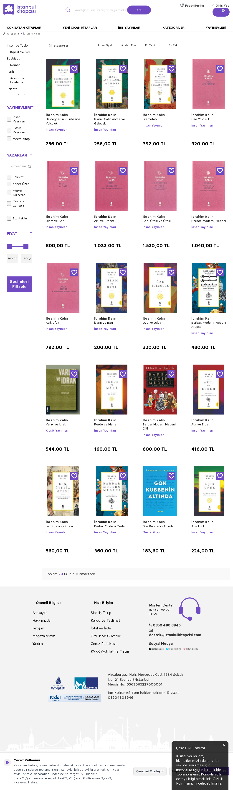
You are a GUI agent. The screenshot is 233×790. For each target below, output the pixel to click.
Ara (139, 10)
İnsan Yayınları (16, 119)
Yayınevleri (216, 27)
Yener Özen (18, 184)
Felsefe (12, 89)
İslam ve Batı (55, 221)
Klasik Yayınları (16, 130)
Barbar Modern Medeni (110, 526)
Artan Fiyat (105, 45)
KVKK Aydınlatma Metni (110, 651)
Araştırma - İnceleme (18, 80)
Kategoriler (173, 27)
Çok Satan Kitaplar (24, 27)
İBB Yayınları (129, 27)
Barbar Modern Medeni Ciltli (159, 426)
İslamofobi (150, 119)
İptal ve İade (101, 628)
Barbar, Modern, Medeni (208, 221)
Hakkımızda (42, 620)
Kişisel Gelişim (20, 52)
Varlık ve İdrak (56, 424)
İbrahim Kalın (57, 115)
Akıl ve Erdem (104, 221)
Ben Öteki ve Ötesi (59, 526)
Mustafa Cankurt (16, 203)
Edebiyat (13, 58)
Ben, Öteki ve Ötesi (157, 221)
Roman (15, 65)
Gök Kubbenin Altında (158, 526)
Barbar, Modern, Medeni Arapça (208, 324)
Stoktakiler (17, 218)
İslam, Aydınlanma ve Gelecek (109, 121)
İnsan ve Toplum (18, 45)
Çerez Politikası (103, 643)
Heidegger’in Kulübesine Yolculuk (63, 121)
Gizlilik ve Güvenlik (106, 636)
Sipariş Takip (101, 613)
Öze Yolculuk (200, 119)
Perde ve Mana (105, 424)
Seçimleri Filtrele (19, 285)
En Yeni (150, 45)
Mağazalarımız (44, 636)
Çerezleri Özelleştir (150, 771)
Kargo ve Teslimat (105, 620)
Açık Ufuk (52, 322)
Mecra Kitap (18, 139)
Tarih (10, 71)
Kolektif (15, 177)
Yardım (38, 643)
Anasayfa (11, 33)
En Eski (173, 45)
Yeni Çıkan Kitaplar (80, 27)
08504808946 (120, 697)
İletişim (38, 628)
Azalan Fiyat (129, 45)
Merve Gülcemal (16, 193)
